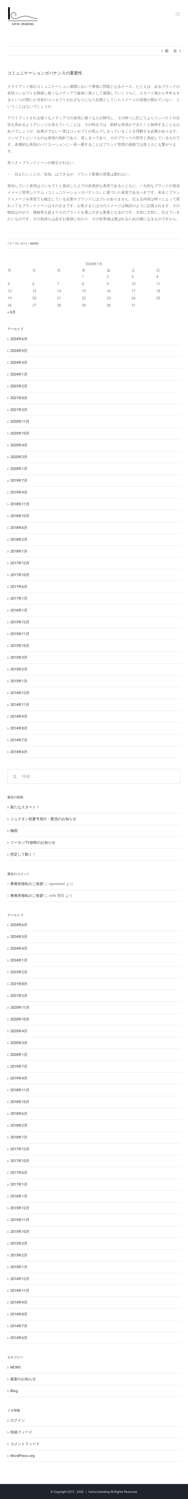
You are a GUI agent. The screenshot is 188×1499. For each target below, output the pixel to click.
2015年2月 (18, 669)
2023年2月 (18, 386)
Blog (14, 1391)
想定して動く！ (23, 854)
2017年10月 (19, 575)
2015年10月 (19, 645)
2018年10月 (19, 516)
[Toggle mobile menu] (178, 14)
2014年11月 (19, 704)
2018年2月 (18, 539)
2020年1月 (18, 468)
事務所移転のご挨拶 (26, 884)
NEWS (34, 243)
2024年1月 (18, 374)
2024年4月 (18, 362)
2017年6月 (18, 586)
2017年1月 (18, 598)
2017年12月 (19, 563)
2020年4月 (18, 445)
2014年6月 (18, 752)
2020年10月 (19, 433)
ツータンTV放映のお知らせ (32, 842)
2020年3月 (18, 457)
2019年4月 (18, 492)
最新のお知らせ (23, 1379)
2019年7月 (18, 480)
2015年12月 (19, 622)
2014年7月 (18, 740)
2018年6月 (18, 527)
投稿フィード (21, 1432)
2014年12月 (19, 693)
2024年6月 (18, 339)
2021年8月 (18, 398)
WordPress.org (22, 1456)
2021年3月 (18, 409)
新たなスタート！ (25, 807)
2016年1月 (18, 610)
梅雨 (14, 831)
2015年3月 (18, 657)
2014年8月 (18, 728)
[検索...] (94, 776)
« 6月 (11, 312)
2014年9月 (18, 716)
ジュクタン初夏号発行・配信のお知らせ (43, 819)
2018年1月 (18, 551)
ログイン (17, 1420)
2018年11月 (19, 504)
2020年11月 (19, 421)
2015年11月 (19, 634)
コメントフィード (25, 1444)
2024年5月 (18, 351)
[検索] (14, 776)
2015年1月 (18, 681)
